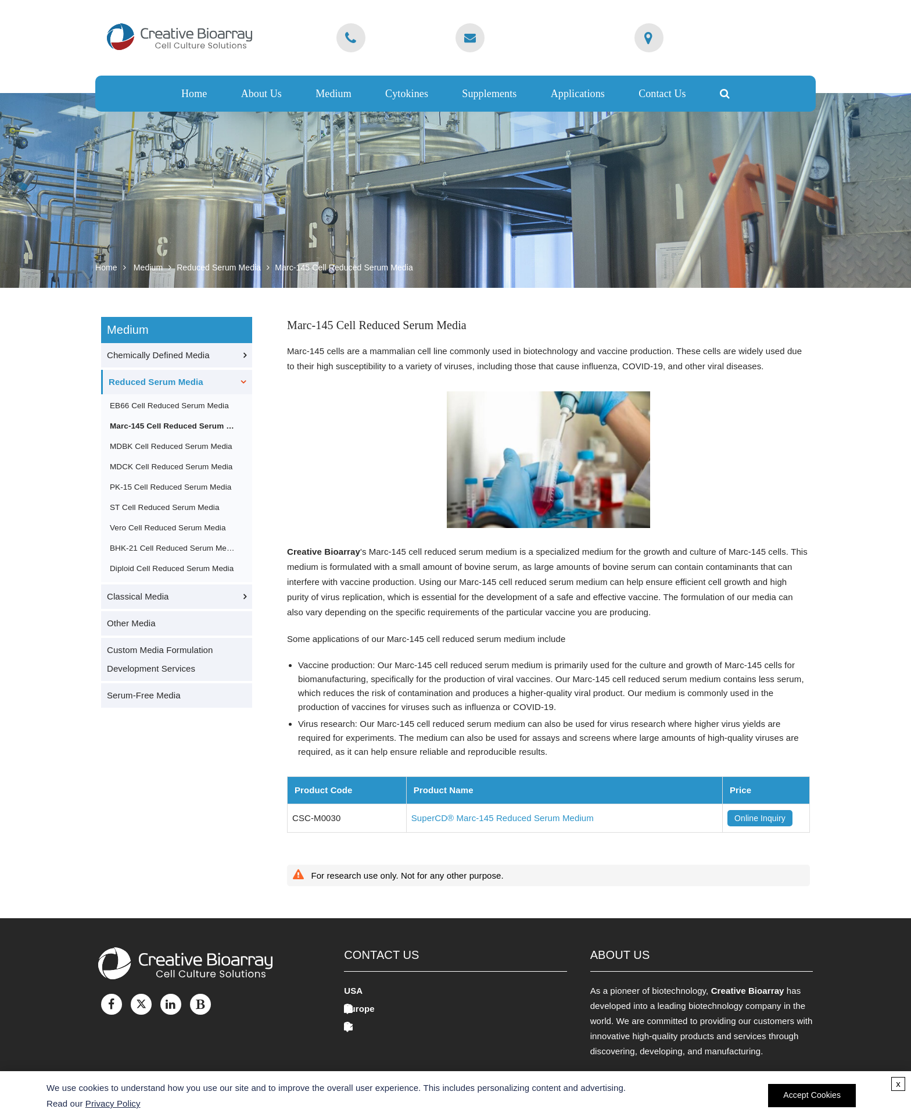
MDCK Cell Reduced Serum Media (171, 466)
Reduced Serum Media (219, 267)
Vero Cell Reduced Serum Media (168, 527)
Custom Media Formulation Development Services (160, 659)
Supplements (489, 93)
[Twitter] (141, 1004)
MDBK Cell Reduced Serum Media (171, 446)
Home (194, 93)
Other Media (131, 623)
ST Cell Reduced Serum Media (165, 507)
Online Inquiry (760, 818)
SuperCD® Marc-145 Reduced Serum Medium (502, 818)
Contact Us (662, 93)
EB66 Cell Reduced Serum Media (169, 405)
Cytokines (406, 93)
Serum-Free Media (144, 695)
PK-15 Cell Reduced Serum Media (170, 487)
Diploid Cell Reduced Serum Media (172, 568)
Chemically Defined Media (158, 355)
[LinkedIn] (170, 1004)
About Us (261, 93)
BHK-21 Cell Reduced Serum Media (173, 548)
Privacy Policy (113, 1103)
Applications (578, 93)
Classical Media (138, 596)
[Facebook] (111, 1004)
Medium (333, 93)
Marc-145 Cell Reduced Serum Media (344, 267)
